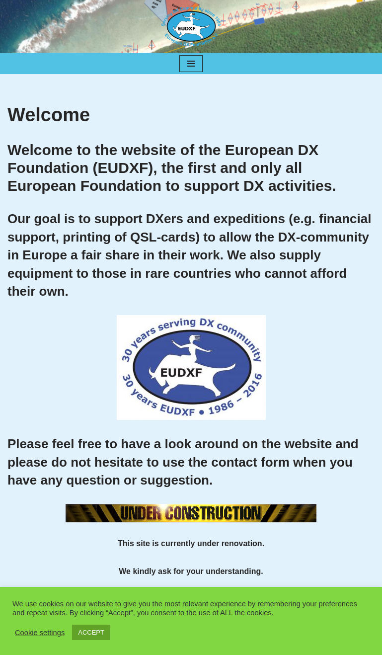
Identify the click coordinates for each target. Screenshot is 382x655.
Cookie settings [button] (40, 633)
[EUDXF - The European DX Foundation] (191, 26)
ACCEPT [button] (91, 632)
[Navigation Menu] (191, 63)
